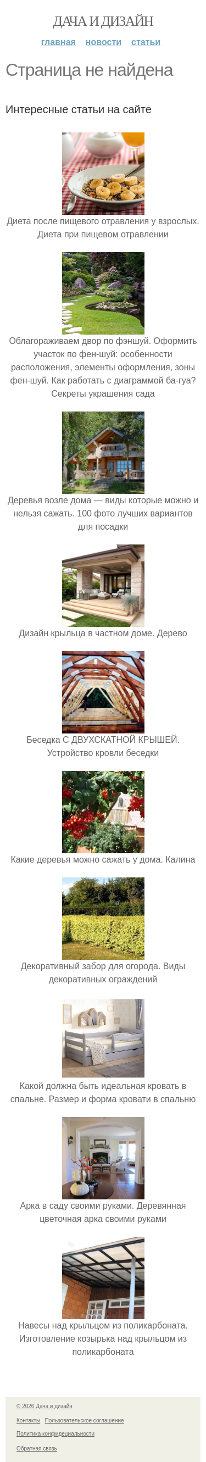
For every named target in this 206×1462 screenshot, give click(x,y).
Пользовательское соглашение (84, 1420)
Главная (58, 42)
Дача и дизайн (103, 21)
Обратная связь (36, 1449)
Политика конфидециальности (55, 1434)
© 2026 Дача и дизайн (44, 1406)
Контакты (28, 1420)
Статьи (145, 42)
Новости (103, 42)
